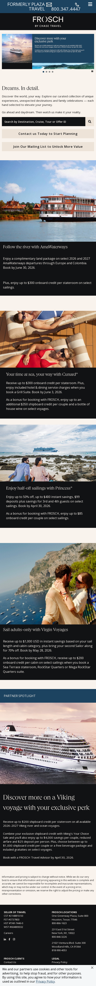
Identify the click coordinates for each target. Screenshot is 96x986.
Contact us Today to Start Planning (48, 134)
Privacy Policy (45, 981)
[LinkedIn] (5, 939)
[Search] (89, 121)
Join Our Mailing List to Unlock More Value (48, 147)
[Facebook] (9, 939)
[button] (92, 967)
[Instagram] (14, 939)
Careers (8, 933)
